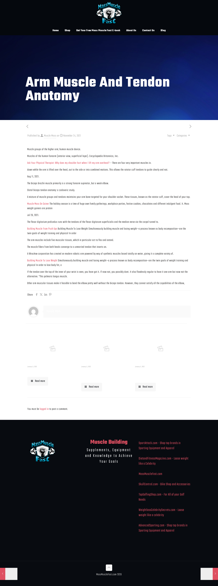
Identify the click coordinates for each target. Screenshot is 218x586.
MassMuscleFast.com (150, 474)
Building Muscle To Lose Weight (42, 260)
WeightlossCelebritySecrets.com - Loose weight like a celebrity (161, 512)
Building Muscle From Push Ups (42, 229)
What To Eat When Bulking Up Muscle (159, 375)
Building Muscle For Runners (99, 375)
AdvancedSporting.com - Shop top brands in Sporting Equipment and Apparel (163, 528)
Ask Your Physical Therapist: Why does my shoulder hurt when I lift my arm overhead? (68, 163)
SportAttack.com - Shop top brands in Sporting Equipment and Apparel (160, 446)
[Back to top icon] (109, 568)
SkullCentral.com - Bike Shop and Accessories (164, 484)
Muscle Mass (50, 136)
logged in (44, 409)
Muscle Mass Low (43, 372)
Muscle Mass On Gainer (38, 204)
